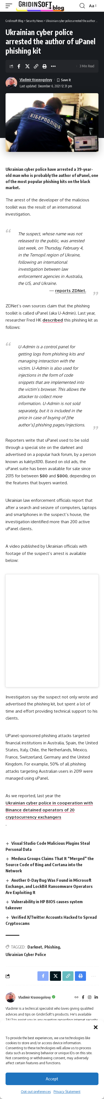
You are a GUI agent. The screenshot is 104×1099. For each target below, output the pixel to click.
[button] (95, 1027)
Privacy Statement (67, 1092)
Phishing (52, 947)
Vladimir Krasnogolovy (36, 80)
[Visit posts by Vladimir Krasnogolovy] (11, 83)
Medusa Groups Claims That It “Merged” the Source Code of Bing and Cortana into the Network (50, 864)
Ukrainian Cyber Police (26, 954)
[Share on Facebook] (19, 66)
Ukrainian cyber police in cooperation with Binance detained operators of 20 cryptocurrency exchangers (49, 810)
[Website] (76, 997)
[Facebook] (83, 997)
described (52, 320)
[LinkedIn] (96, 997)
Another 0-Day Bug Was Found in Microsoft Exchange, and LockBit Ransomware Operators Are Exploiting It (49, 886)
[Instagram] (89, 997)
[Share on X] (27, 66)
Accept (52, 1078)
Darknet (34, 947)
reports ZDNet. (70, 290)
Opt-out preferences (36, 1092)
